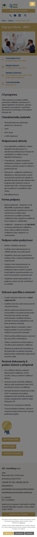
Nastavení (29, 533)
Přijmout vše (8, 533)
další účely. (22, 522)
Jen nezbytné (19, 533)
